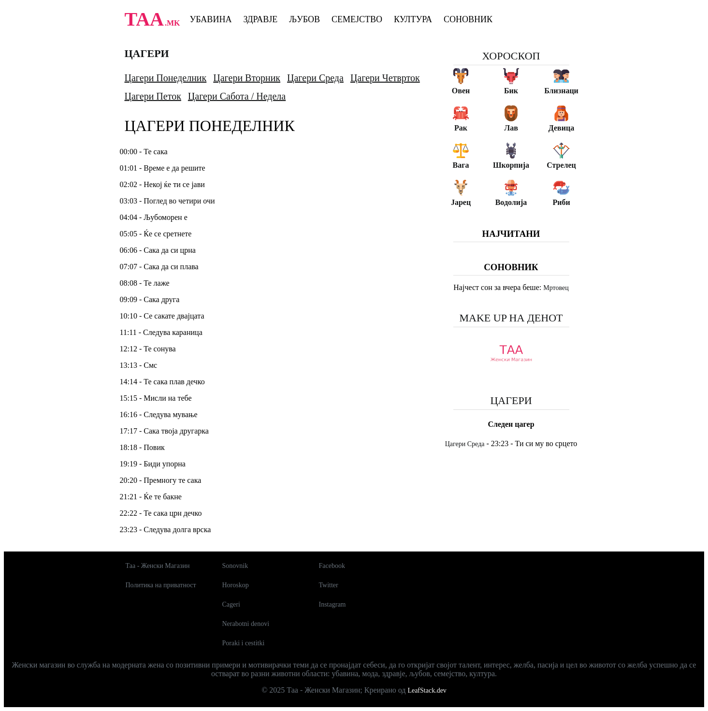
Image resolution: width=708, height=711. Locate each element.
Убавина (211, 19)
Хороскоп (511, 56)
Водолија (511, 202)
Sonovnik (235, 565)
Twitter (328, 585)
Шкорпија (511, 165)
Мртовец (555, 287)
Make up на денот (511, 318)
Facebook (332, 565)
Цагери (147, 53)
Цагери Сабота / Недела (237, 96)
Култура (413, 19)
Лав (511, 128)
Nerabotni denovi (246, 623)
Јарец (461, 202)
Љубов (304, 19)
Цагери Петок (153, 96)
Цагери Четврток (385, 78)
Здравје (260, 19)
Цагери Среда (315, 78)
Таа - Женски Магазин (158, 565)
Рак (460, 128)
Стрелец (561, 165)
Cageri (231, 604)
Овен (461, 91)
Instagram (332, 604)
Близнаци (561, 91)
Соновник (468, 19)
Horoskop (235, 585)
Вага (461, 165)
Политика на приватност (161, 585)
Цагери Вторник (246, 78)
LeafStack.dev (426, 690)
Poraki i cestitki (243, 643)
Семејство (357, 19)
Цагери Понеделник (166, 78)
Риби (561, 202)
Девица (561, 128)
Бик (511, 91)
